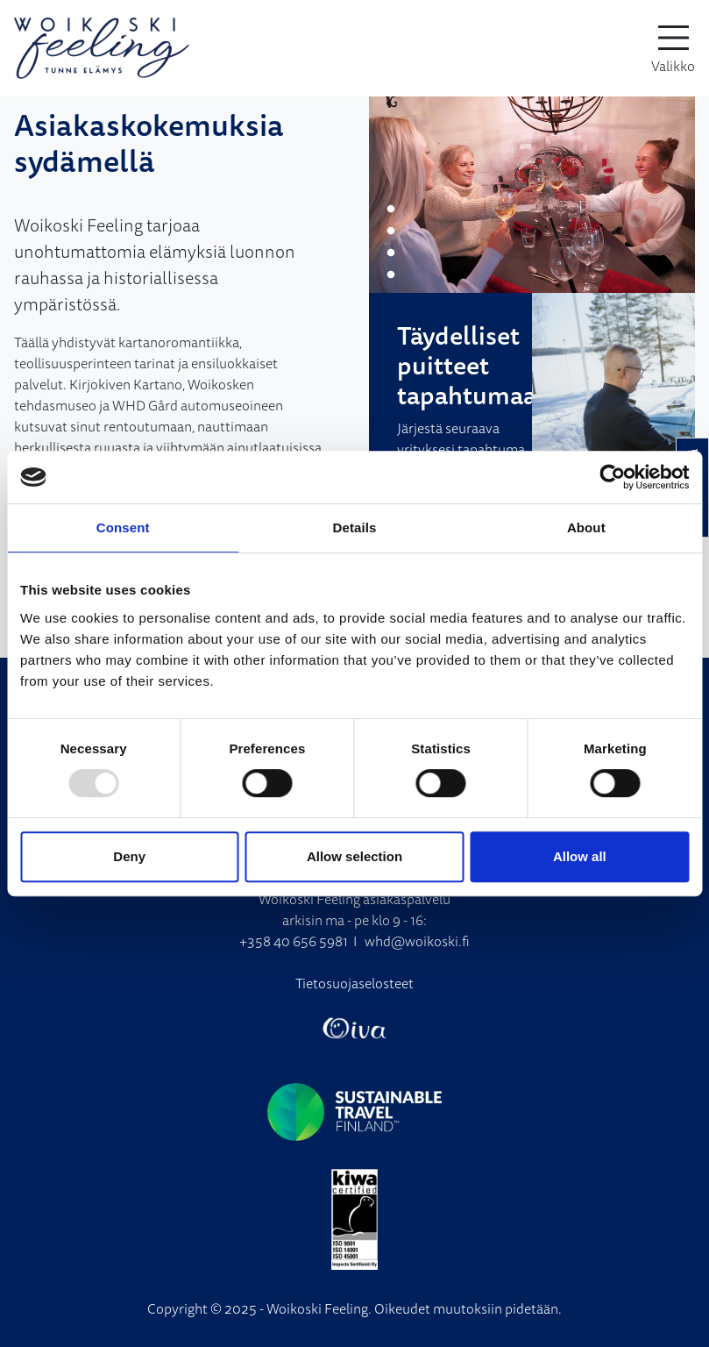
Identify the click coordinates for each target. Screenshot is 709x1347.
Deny (129, 856)
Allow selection (354, 856)
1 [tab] (391, 209)
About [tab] (586, 527)
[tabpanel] (532, 194)
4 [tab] (391, 275)
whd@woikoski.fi (417, 941)
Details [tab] (355, 527)
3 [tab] (391, 253)
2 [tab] (391, 231)
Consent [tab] (123, 527)
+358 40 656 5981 (293, 941)
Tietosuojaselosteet (354, 983)
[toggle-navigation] (673, 48)
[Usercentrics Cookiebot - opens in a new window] (612, 477)
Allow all (579, 856)
